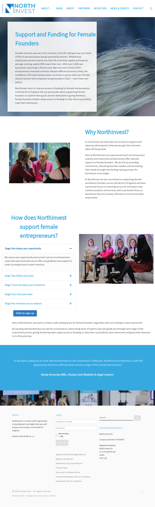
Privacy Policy (61, 467)
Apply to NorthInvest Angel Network (71, 454)
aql (32, 436)
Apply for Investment (64, 459)
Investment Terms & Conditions (69, 481)
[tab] (39, 248)
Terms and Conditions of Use (68, 472)
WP (23, 496)
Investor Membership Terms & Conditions (73, 476)
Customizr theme (49, 496)
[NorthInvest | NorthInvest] (19, 8)
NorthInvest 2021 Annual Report (69, 463)
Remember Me (64, 435)
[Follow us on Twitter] (142, 492)
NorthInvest (25, 491)
